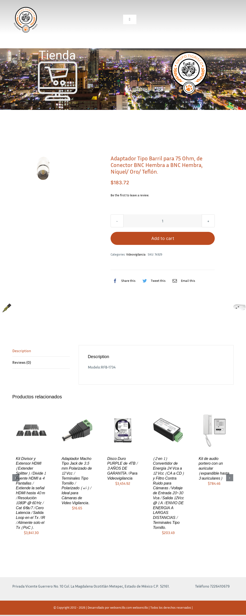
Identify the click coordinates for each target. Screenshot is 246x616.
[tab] (41, 351)
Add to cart (162, 238)
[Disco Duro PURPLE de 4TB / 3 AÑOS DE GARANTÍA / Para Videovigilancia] (123, 429)
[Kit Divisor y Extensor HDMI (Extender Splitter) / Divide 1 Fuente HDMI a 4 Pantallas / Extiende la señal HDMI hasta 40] (31, 429)
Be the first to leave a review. (130, 195)
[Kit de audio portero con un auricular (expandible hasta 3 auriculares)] (214, 429)
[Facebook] (123, 280)
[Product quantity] (163, 220)
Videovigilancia (135, 254)
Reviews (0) (21, 362)
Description (21, 350)
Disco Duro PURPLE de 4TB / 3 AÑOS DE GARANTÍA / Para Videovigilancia (122, 468)
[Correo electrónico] (182, 280)
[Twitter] (152, 280)
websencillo (140, 607)
